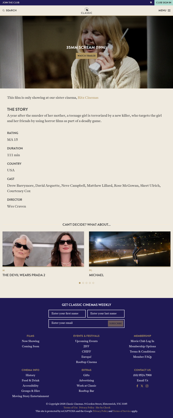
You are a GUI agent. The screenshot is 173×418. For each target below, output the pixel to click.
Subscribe (115, 323)
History (30, 375)
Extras (86, 370)
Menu (164, 10)
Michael (96, 275)
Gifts (86, 375)
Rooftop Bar (86, 391)
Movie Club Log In (142, 341)
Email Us (142, 380)
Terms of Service (122, 411)
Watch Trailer (86, 56)
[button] (80, 283)
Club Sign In (163, 2)
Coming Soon (30, 346)
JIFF (86, 346)
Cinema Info (30, 370)
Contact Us (142, 370)
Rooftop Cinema (86, 362)
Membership (142, 336)
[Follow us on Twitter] (142, 386)
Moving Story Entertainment (30, 396)
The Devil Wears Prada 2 (24, 275)
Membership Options (142, 346)
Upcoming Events (86, 341)
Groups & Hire (30, 391)
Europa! (86, 357)
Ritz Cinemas (88, 98)
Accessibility (31, 386)
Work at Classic (86, 386)
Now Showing (30, 341)
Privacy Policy (86, 408)
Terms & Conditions (142, 351)
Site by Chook (103, 408)
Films (30, 336)
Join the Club (11, 2)
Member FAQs (142, 357)
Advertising (86, 380)
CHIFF (86, 351)
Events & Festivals (86, 336)
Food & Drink (30, 380)
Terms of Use (71, 408)
